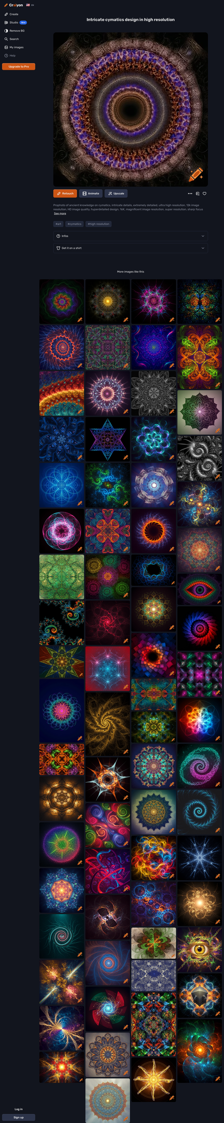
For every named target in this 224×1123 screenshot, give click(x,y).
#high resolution (98, 224)
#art (58, 224)
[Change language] (30, 5)
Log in (19, 1109)
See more (60, 213)
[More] (190, 193)
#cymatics (74, 224)
